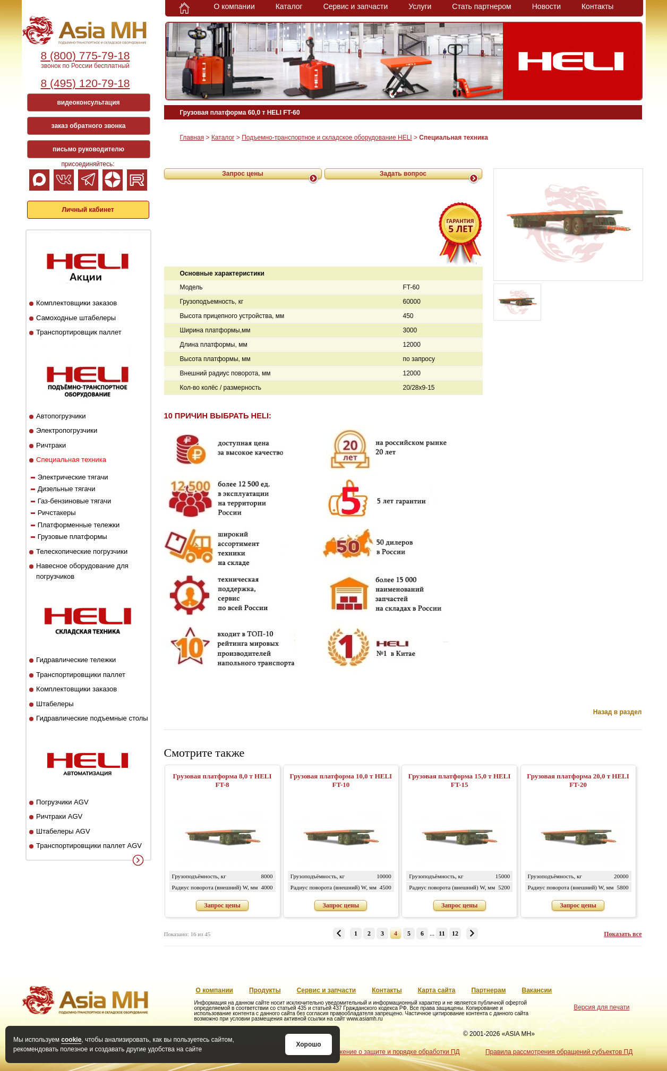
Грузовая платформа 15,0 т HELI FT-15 (459, 780)
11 (441, 933)
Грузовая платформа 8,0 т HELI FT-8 (222, 780)
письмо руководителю (88, 149)
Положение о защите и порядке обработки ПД (391, 1052)
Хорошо (308, 1044)
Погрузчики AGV (62, 802)
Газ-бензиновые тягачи (75, 501)
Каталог (289, 6)
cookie (71, 1039)
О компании (234, 6)
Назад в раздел (617, 712)
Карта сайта (437, 990)
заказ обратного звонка (89, 126)
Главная (192, 137)
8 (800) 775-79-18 (85, 55)
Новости (546, 6)
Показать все (623, 934)
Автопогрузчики (60, 416)
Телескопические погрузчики (81, 551)
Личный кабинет (88, 209)
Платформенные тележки (79, 525)
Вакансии (537, 990)
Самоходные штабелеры (76, 318)
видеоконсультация (88, 102)
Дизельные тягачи (67, 489)
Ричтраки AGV (59, 816)
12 (455, 933)
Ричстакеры (57, 513)
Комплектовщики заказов (76, 303)
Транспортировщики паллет (80, 675)
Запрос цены (242, 173)
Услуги (419, 6)
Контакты (597, 6)
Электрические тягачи (73, 477)
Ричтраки (51, 445)
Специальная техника (71, 460)
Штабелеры (54, 704)
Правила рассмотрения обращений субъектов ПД (558, 1052)
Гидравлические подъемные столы (92, 718)
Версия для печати (601, 1007)
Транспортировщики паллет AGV (89, 846)
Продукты (265, 990)
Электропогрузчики (66, 430)
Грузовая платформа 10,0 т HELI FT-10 (341, 780)
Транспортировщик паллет (79, 332)
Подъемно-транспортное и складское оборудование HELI (327, 137)
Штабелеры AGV (63, 831)
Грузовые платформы (72, 537)
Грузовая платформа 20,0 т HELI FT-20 (578, 780)
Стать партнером (481, 6)
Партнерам (488, 990)
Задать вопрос (403, 173)
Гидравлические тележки (76, 660)
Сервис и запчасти (355, 6)
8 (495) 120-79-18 (85, 83)
